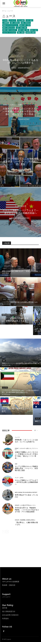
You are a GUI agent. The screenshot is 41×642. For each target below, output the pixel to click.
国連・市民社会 (26, 23)
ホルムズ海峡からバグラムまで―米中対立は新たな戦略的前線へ (26, 482)
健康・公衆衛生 (15, 23)
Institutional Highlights (9, 314)
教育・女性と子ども (8, 28)
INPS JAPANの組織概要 (10, 581)
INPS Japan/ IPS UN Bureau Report (26, 492)
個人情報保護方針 (8, 611)
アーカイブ (12, 20)
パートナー (6, 597)
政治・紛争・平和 (25, 25)
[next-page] (7, 531)
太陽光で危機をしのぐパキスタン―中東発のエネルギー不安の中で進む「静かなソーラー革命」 (26, 455)
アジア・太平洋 (20, 206)
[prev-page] (3, 531)
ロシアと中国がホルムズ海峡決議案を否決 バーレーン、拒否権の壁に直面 (26, 468)
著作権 (4, 608)
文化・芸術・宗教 (21, 28)
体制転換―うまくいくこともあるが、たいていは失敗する (26, 441)
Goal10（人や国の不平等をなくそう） (25, 505)
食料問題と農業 (30, 32)
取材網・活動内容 (8, 585)
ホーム (4, 11)
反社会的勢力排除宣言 (10, 615)
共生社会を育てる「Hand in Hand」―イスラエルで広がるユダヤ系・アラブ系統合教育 (27, 510)
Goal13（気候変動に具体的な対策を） (25, 520)
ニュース (20, 56)
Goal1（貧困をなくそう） (9, 299)
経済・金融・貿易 (23, 30)
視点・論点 (34, 30)
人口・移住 (29, 20)
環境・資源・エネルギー (9, 30)
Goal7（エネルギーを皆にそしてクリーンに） (20, 105)
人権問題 (5, 23)
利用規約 (5, 618)
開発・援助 (21, 32)
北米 (20, 155)
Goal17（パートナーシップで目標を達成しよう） (15, 268)
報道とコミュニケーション (10, 25)
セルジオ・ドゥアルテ (9, 32)
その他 (5, 20)
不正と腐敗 (21, 20)
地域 (4, 360)
